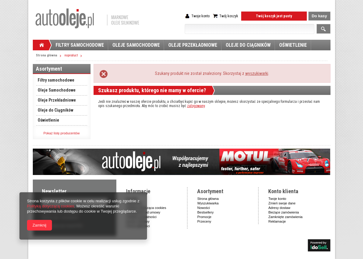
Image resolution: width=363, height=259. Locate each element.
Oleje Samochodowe (136, 45)
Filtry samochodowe (80, 45)
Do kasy (319, 16)
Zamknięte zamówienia (286, 217)
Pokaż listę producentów (61, 133)
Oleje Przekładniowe (192, 45)
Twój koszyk (228, 16)
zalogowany (196, 106)
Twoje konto (200, 16)
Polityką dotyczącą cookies (50, 206)
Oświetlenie (293, 45)
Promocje (204, 217)
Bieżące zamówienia (284, 212)
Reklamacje (277, 221)
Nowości (203, 208)
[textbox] (249, 29)
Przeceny (204, 221)
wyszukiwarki (256, 73)
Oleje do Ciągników (248, 45)
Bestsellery (205, 212)
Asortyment (49, 69)
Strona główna (46, 55)
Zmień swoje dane (282, 203)
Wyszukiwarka (208, 203)
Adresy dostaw (279, 208)
